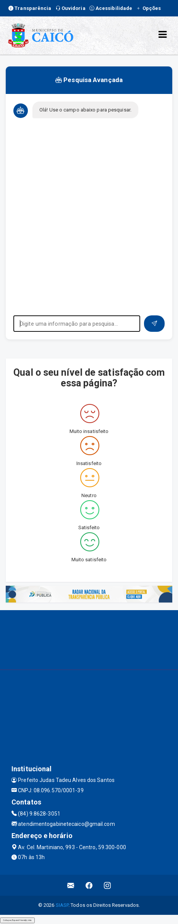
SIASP (62, 905)
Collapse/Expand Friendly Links (17, 920)
